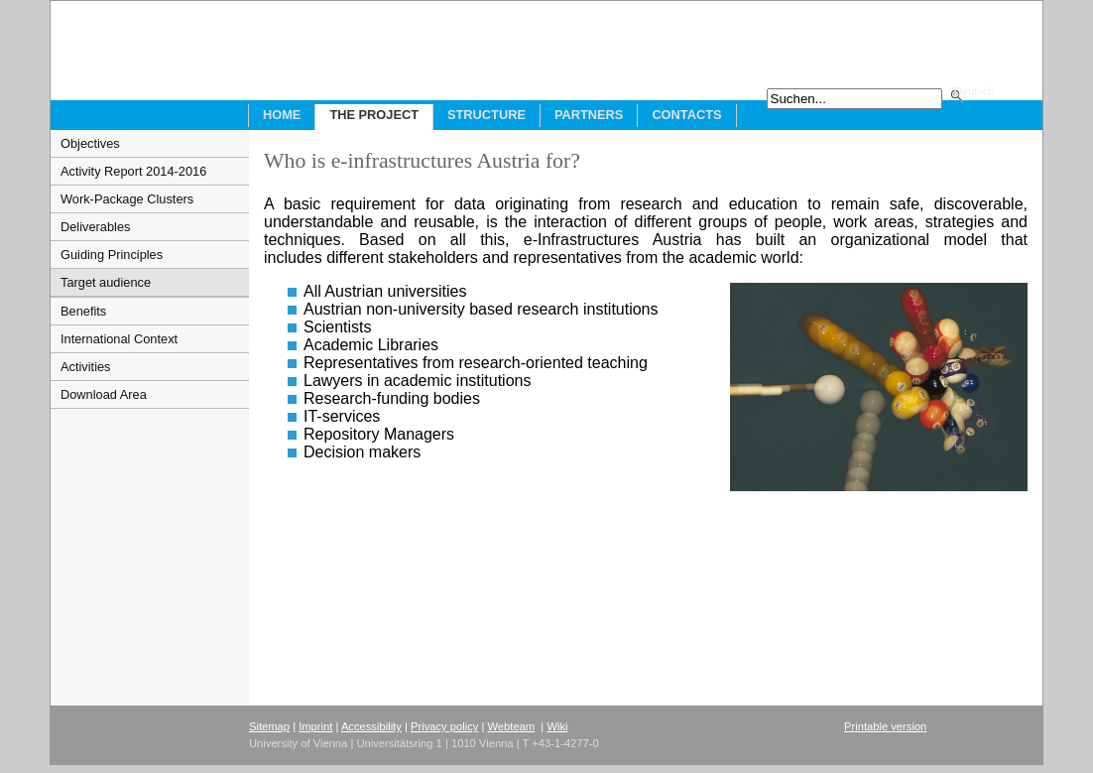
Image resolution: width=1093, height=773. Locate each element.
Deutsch (974, 91)
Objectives (90, 143)
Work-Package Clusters (127, 199)
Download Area (104, 394)
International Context (119, 338)
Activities (86, 366)
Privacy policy (444, 726)
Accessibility (371, 726)
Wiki (556, 726)
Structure (486, 114)
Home (282, 114)
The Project (374, 114)
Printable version (885, 726)
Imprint (315, 726)
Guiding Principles (112, 254)
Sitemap (269, 726)
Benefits (83, 311)
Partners (588, 114)
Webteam (511, 726)
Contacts (686, 114)
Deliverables (95, 226)
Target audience (106, 282)
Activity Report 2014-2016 (133, 171)
